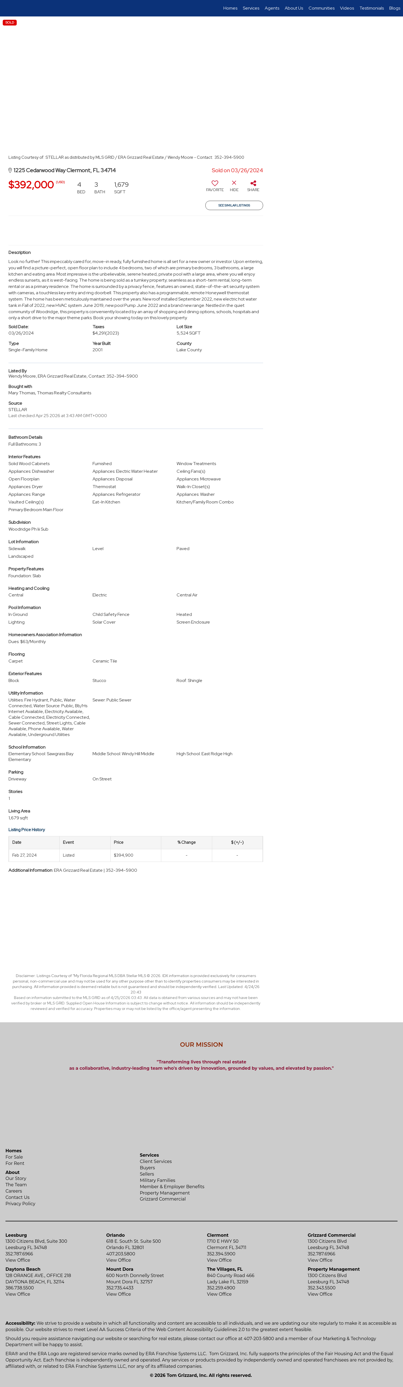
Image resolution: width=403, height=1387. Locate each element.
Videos (347, 8)
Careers (13, 1191)
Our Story (15, 1178)
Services (251, 8)
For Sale (14, 1157)
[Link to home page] (7, 8)
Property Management (165, 1193)
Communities (322, 8)
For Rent (14, 1163)
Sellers (147, 1174)
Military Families (157, 1180)
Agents (272, 8)
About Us (294, 8)
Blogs (394, 8)
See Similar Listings (234, 205)
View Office (17, 1260)
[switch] (214, 188)
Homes (230, 8)
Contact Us (17, 1197)
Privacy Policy (20, 1203)
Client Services (156, 1161)
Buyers (147, 1167)
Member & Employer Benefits (172, 1186)
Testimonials (371, 8)
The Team (16, 1184)
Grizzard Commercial (163, 1199)
